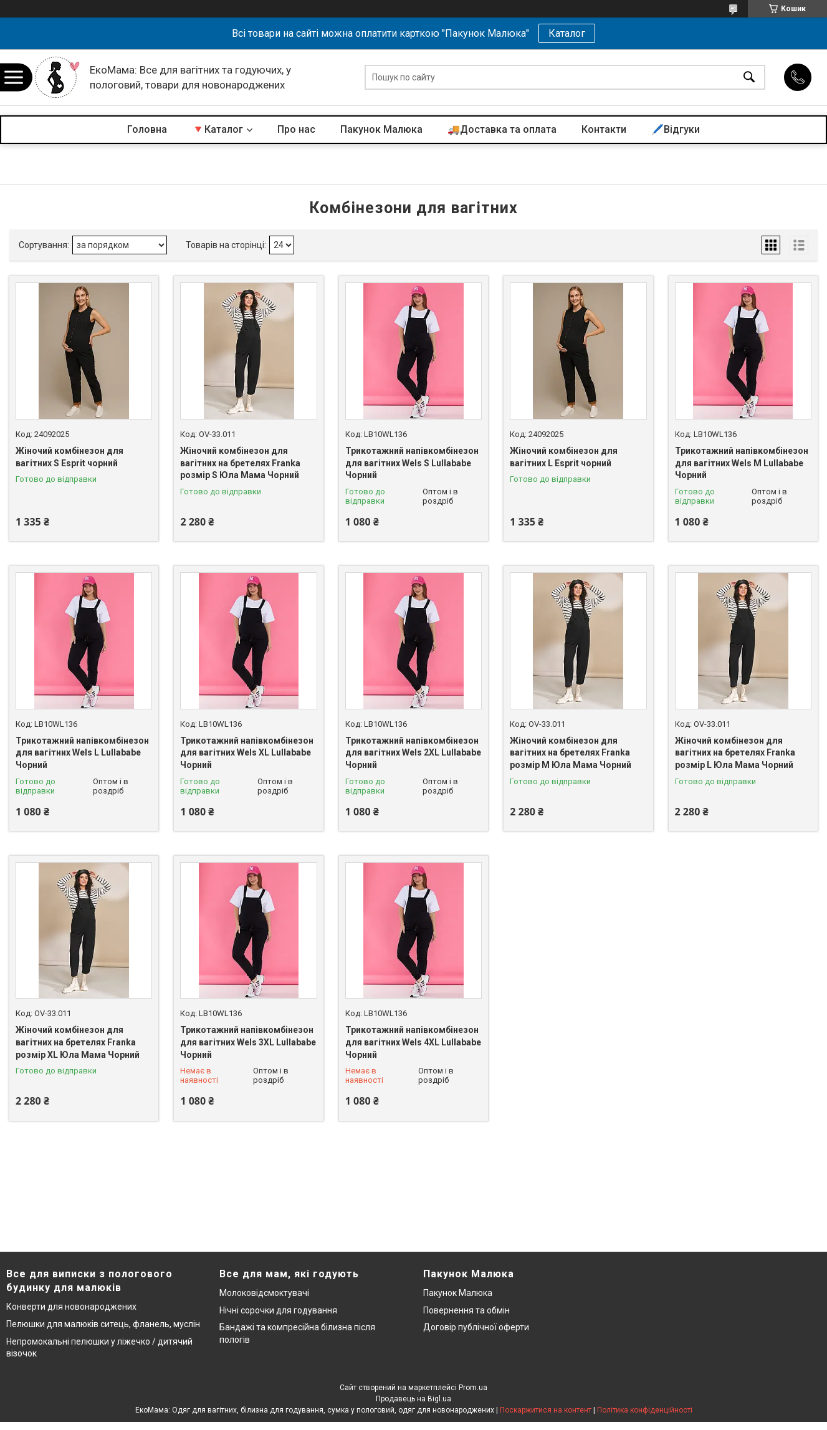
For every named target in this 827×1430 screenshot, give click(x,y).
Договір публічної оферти (476, 1327)
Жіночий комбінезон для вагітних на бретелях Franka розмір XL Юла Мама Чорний (78, 1042)
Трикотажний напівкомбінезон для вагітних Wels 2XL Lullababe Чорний (413, 753)
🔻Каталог (217, 129)
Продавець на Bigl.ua (413, 1398)
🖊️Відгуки (675, 129)
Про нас (296, 129)
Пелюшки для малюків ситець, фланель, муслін (103, 1324)
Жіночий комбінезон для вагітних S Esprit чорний (69, 457)
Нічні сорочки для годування (278, 1310)
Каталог (566, 33)
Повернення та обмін (466, 1310)
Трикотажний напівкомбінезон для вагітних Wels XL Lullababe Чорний (246, 753)
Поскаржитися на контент (545, 1410)
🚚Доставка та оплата (502, 129)
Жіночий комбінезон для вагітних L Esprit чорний (564, 457)
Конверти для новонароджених (71, 1307)
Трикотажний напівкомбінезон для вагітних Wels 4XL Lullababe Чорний (413, 1042)
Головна (147, 129)
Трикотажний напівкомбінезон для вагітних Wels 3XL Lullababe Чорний (248, 1042)
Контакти (603, 129)
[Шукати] (749, 77)
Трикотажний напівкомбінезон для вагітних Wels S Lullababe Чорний (412, 463)
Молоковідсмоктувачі (264, 1293)
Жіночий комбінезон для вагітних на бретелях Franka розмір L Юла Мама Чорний (735, 753)
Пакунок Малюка (381, 129)
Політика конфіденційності (644, 1410)
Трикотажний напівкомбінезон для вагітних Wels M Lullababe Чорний (741, 463)
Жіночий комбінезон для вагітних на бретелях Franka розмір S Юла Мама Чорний (240, 463)
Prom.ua (473, 1387)
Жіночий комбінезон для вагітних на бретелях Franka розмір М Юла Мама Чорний (570, 753)
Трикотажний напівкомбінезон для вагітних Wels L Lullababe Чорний (82, 753)
